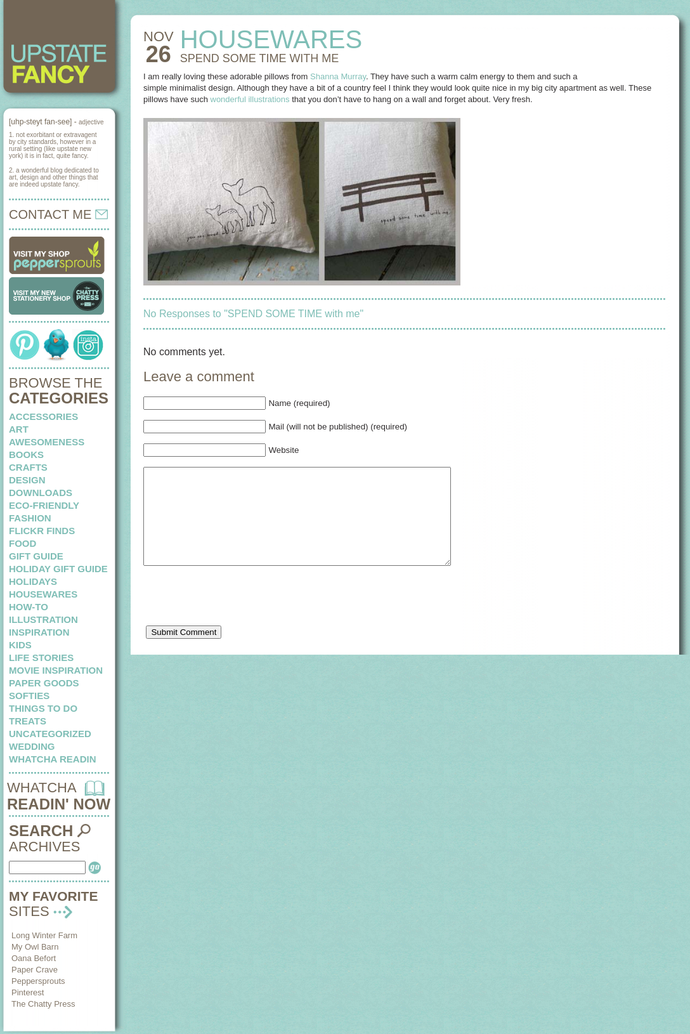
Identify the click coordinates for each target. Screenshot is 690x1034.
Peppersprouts (38, 981)
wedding (32, 746)
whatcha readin (52, 759)
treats (27, 721)
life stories (41, 657)
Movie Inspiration (56, 670)
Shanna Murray (338, 76)
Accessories (43, 416)
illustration (43, 619)
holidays (33, 581)
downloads (40, 492)
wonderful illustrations (250, 99)
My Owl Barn (34, 947)
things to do (43, 708)
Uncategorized (50, 733)
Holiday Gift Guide (58, 568)
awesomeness (46, 441)
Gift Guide (36, 556)
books (26, 454)
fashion (30, 518)
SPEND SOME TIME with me (259, 58)
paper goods (44, 682)
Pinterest (27, 992)
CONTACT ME (58, 214)
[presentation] (239, 620)
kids (20, 644)
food (22, 543)
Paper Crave (34, 969)
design (27, 479)
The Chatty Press (43, 1004)
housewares (43, 594)
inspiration (39, 632)
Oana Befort (33, 958)
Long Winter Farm (44, 935)
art (19, 429)
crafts (28, 467)
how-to (28, 606)
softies (29, 695)
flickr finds (42, 530)
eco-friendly (44, 505)
